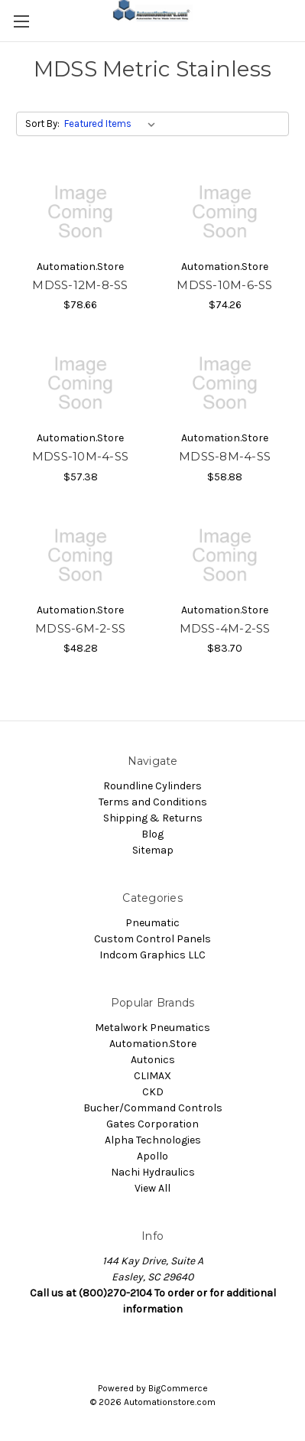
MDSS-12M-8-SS (80, 285)
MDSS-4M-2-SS (225, 628)
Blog (152, 834)
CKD (153, 1091)
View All (152, 1188)
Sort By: (42, 123)
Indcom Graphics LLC (152, 954)
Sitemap (153, 850)
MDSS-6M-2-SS (80, 628)
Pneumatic (152, 922)
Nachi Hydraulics (153, 1172)
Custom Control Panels (152, 938)
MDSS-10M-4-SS (80, 456)
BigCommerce (178, 1388)
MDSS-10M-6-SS (224, 285)
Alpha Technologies (153, 1140)
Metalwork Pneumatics (152, 1027)
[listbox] (113, 123)
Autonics (153, 1059)
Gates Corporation (152, 1123)
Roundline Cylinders (152, 785)
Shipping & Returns (153, 818)
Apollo (152, 1156)
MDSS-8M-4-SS (225, 456)
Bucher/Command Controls (152, 1107)
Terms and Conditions (153, 801)
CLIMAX (152, 1075)
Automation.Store (152, 1043)
